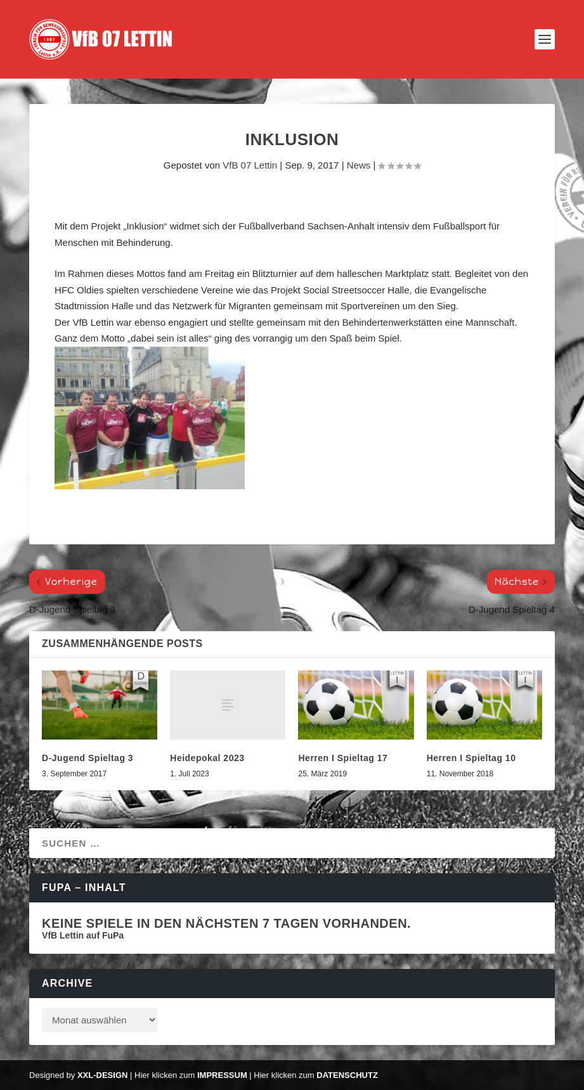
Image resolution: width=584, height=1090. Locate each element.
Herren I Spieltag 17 (342, 758)
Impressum (222, 1075)
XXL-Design (102, 1075)
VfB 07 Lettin (250, 165)
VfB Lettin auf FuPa (83, 935)
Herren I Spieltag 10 (471, 758)
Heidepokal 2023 (207, 758)
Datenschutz (347, 1075)
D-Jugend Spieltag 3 (87, 758)
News (359, 165)
